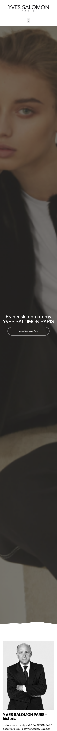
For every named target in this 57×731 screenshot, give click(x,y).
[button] (28, 20)
